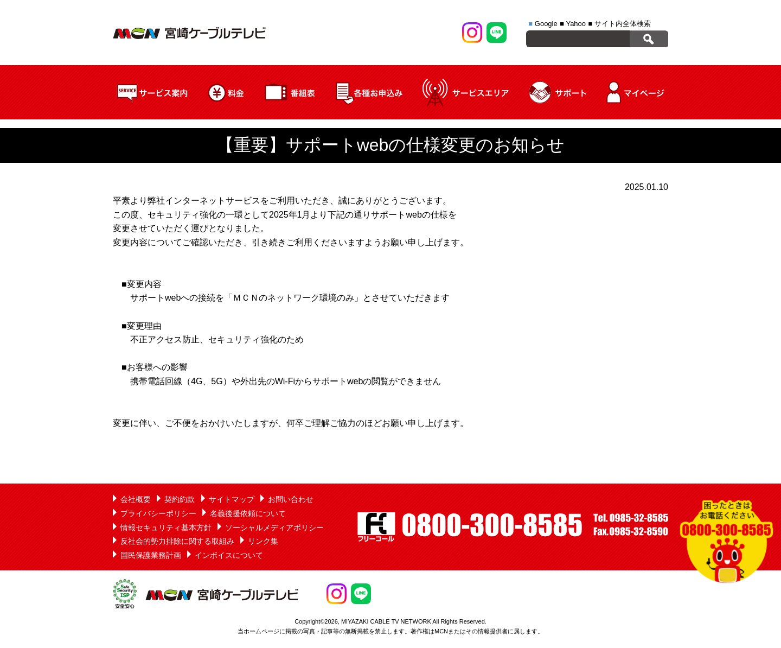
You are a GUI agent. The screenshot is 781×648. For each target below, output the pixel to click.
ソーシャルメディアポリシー (274, 527)
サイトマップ (231, 499)
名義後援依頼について (248, 513)
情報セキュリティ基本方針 (166, 527)
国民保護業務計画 (150, 555)
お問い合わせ (290, 499)
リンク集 (263, 541)
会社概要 (135, 499)
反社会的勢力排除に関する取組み (177, 541)
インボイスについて (229, 555)
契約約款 (179, 499)
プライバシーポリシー (158, 513)
